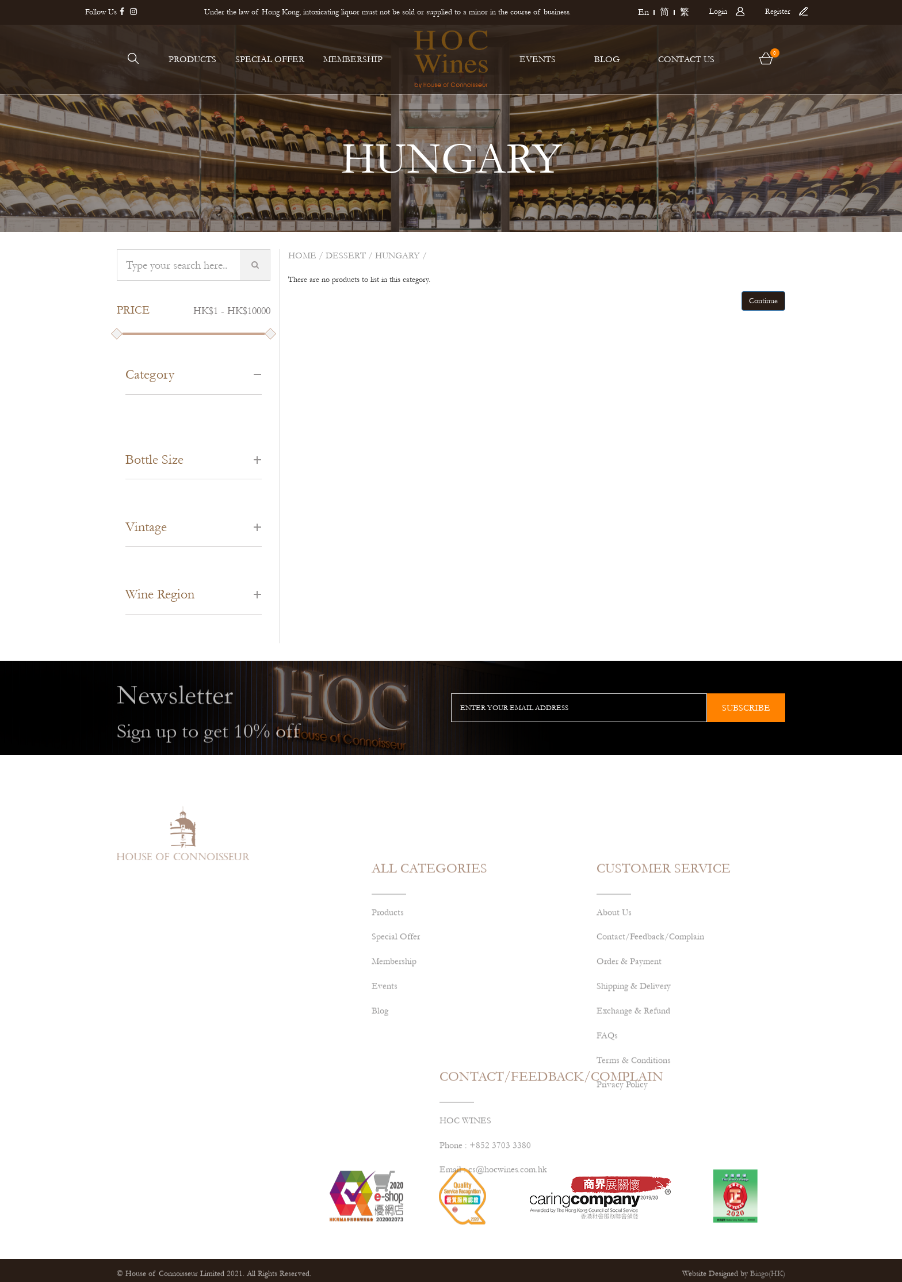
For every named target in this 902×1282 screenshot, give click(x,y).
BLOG (607, 59)
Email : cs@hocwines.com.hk (493, 1207)
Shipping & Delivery (634, 1063)
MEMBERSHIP (353, 59)
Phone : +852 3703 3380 (485, 1182)
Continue (763, 301)
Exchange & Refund (633, 1087)
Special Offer (396, 1014)
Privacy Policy (622, 1162)
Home (302, 255)
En (643, 12)
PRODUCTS (192, 59)
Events (385, 1063)
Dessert (346, 255)
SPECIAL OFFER (269, 59)
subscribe (746, 708)
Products (388, 989)
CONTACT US (686, 59)
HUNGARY (397, 255)
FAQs (607, 1112)
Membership (394, 1038)
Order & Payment (629, 1038)
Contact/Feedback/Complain (650, 1014)
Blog (380, 1087)
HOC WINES (465, 1158)
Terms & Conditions (634, 1137)
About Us (614, 989)
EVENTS (537, 59)
